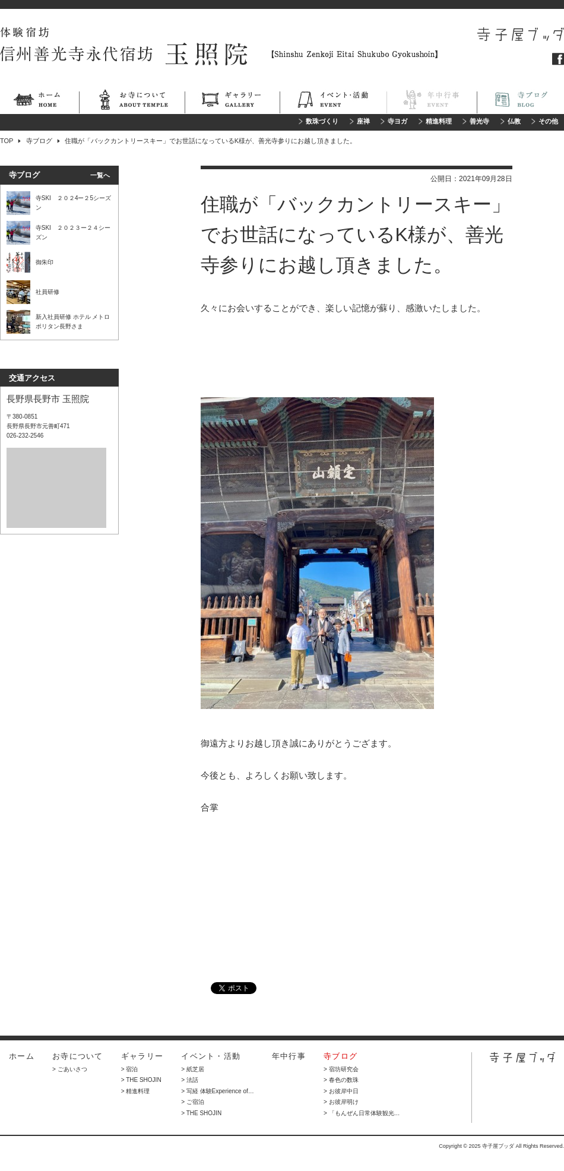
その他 (548, 121)
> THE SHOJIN (141, 1080)
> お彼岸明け (341, 1102)
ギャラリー (232, 101)
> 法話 (189, 1080)
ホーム (39, 101)
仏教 (514, 121)
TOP (6, 140)
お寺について (132, 101)
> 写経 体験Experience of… (217, 1091)
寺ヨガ (397, 121)
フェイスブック (558, 59)
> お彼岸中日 (341, 1091)
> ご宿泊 (192, 1102)
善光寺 (479, 121)
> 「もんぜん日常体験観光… (362, 1113)
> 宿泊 (129, 1069)
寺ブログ (520, 101)
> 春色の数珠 (341, 1080)
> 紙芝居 (192, 1069)
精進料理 (439, 121)
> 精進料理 (135, 1091)
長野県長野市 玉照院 (48, 399)
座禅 (363, 121)
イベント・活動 (333, 101)
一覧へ (100, 175)
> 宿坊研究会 (341, 1069)
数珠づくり (322, 121)
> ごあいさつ (69, 1069)
